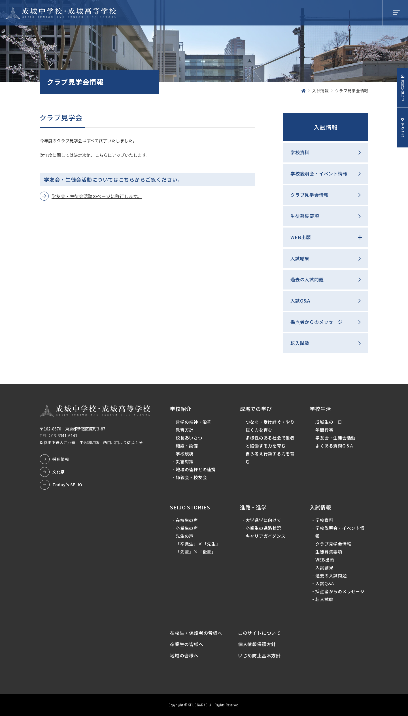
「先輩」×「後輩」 (196, 552)
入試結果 (299, 258)
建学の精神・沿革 (193, 422)
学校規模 (185, 453)
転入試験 (299, 343)
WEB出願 (300, 237)
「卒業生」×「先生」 (198, 544)
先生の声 (185, 536)
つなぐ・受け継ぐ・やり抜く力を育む (270, 426)
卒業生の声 (187, 528)
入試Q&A (300, 300)
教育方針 (185, 430)
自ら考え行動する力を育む (270, 457)
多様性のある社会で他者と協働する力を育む (270, 442)
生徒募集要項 (304, 216)
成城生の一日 (328, 422)
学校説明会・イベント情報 (319, 173)
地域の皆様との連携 (196, 469)
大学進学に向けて (263, 520)
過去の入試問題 (307, 279)
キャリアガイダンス (266, 536)
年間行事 (324, 430)
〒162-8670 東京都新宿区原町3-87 (72, 429)
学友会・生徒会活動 (335, 438)
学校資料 (299, 152)
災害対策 (185, 461)
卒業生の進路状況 (263, 528)
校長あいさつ (189, 438)
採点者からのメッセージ (316, 321)
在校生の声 (187, 520)
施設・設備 (187, 446)
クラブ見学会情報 (309, 194)
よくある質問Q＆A (334, 446)
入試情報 (326, 127)
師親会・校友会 (191, 477)
